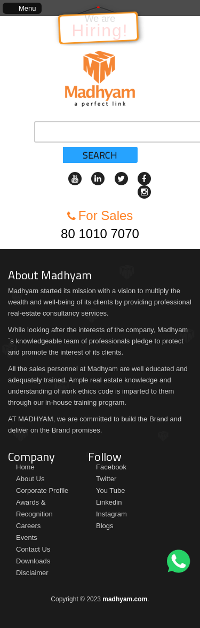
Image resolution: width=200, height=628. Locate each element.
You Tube (110, 490)
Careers (28, 526)
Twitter (106, 479)
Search (100, 155)
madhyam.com (124, 599)
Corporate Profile (42, 490)
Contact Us (33, 549)
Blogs (105, 526)
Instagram (111, 514)
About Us (30, 479)
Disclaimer (32, 573)
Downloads (33, 561)
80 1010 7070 (100, 233)
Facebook (111, 467)
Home (25, 467)
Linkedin (109, 502)
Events (26, 537)
